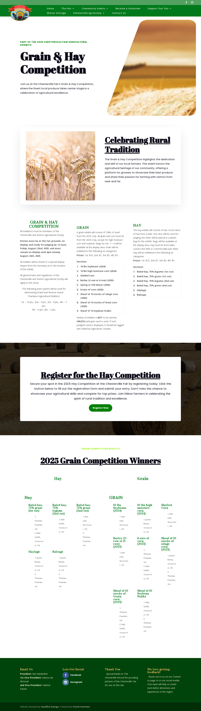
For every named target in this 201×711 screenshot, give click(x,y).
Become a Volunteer (128, 8)
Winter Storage (56, 13)
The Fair (66, 8)
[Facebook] (186, 3)
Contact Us (119, 13)
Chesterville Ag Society (87, 13)
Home (50, 8)
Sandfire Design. (50, 706)
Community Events (93, 8)
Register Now (101, 407)
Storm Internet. (81, 706)
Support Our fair (158, 8)
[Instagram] (192, 3)
